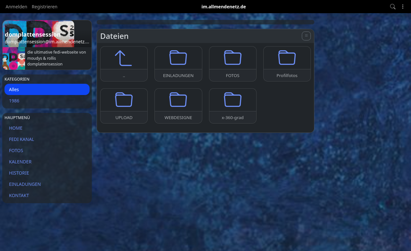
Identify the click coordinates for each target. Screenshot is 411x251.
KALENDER (20, 162)
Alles (14, 89)
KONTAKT (19, 195)
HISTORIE (19, 173)
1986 (14, 101)
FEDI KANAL (21, 139)
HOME (15, 128)
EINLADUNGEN (25, 184)
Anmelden (16, 7)
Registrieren (44, 7)
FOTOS (16, 150)
